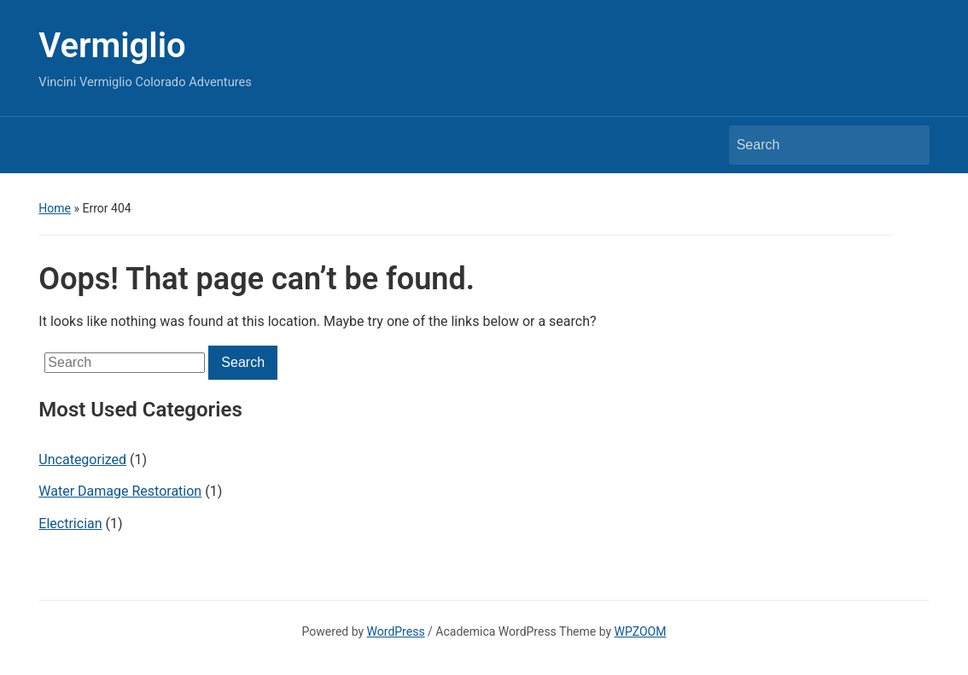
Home (54, 208)
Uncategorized (82, 459)
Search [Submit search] (908, 145)
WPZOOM (641, 631)
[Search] (813, 145)
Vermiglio (111, 46)
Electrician (70, 523)
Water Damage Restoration (119, 491)
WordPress (396, 631)
